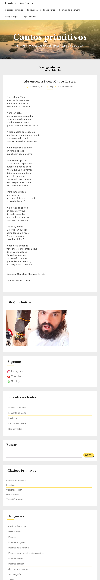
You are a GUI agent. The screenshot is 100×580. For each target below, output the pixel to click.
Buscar (11, 444)
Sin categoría (14, 574)
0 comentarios (66, 87)
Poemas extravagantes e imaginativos (26, 553)
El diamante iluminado (16, 480)
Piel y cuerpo (11, 16)
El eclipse (10, 485)
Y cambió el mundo (15, 499)
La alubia (12, 418)
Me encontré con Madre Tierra (50, 81)
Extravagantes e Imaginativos (41, 10)
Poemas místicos (16, 563)
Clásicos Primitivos (14, 10)
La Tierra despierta (17, 423)
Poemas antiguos (16, 542)
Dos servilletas (15, 429)
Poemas (12, 537)
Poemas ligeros (15, 558)
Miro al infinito (12, 494)
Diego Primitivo (29, 16)
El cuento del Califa (17, 413)
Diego (52, 87)
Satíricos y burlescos (18, 569)
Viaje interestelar (14, 490)
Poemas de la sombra (69, 10)
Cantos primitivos (19, 3)
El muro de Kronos (17, 407)
